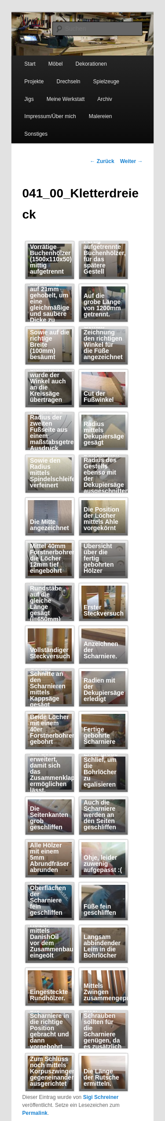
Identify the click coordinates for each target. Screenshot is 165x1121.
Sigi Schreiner (101, 1097)
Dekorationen (91, 64)
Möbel (55, 64)
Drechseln (68, 81)
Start (29, 64)
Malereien (100, 116)
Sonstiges (36, 134)
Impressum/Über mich (50, 116)
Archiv (104, 99)
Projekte (34, 81)
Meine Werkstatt (65, 99)
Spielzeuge (106, 81)
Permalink (35, 1113)
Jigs (28, 99)
